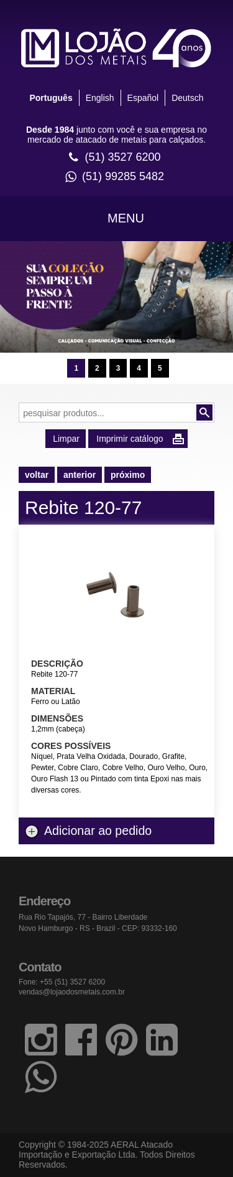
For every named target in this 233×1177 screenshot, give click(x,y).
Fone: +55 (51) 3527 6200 (62, 982)
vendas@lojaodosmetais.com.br (72, 992)
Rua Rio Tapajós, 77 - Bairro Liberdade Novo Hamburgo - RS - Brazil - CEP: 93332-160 (98, 923)
